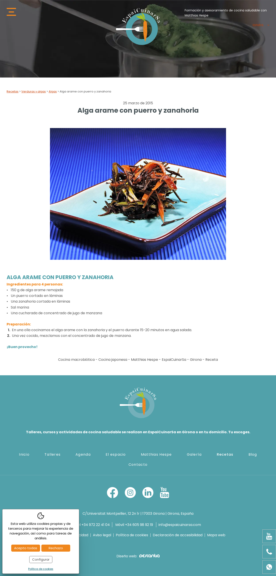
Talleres (52, 454)
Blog (252, 454)
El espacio (116, 454)
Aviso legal (102, 535)
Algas (53, 91)
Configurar (41, 559)
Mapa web (216, 535)
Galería (194, 454)
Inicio (24, 454)
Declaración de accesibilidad (177, 535)
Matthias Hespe (156, 454)
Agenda (83, 454)
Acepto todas (25, 548)
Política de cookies (132, 535)
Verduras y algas (33, 91)
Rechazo (56, 548)
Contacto (138, 464)
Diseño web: (138, 556)
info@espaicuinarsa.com (179, 524)
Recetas (12, 91)
